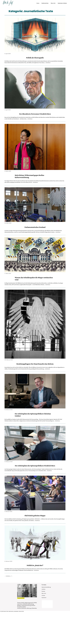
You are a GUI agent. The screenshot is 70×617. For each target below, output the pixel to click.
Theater (19, 604)
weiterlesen (47, 62)
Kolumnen (24, 610)
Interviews (19, 606)
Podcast (43, 593)
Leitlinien (43, 591)
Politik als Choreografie (35, 58)
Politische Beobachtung (28, 606)
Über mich (43, 595)
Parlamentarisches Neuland (35, 227)
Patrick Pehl (5, 613)
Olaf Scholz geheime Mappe (35, 518)
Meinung (29, 610)
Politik (34, 604)
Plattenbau (34, 610)
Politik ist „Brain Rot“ (35, 567)
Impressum (43, 599)
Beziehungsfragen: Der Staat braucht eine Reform (35, 364)
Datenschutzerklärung (46, 589)
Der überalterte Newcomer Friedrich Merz (35, 114)
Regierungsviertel (29, 604)
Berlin (22, 604)
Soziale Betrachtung (26, 607)
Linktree (43, 597)
